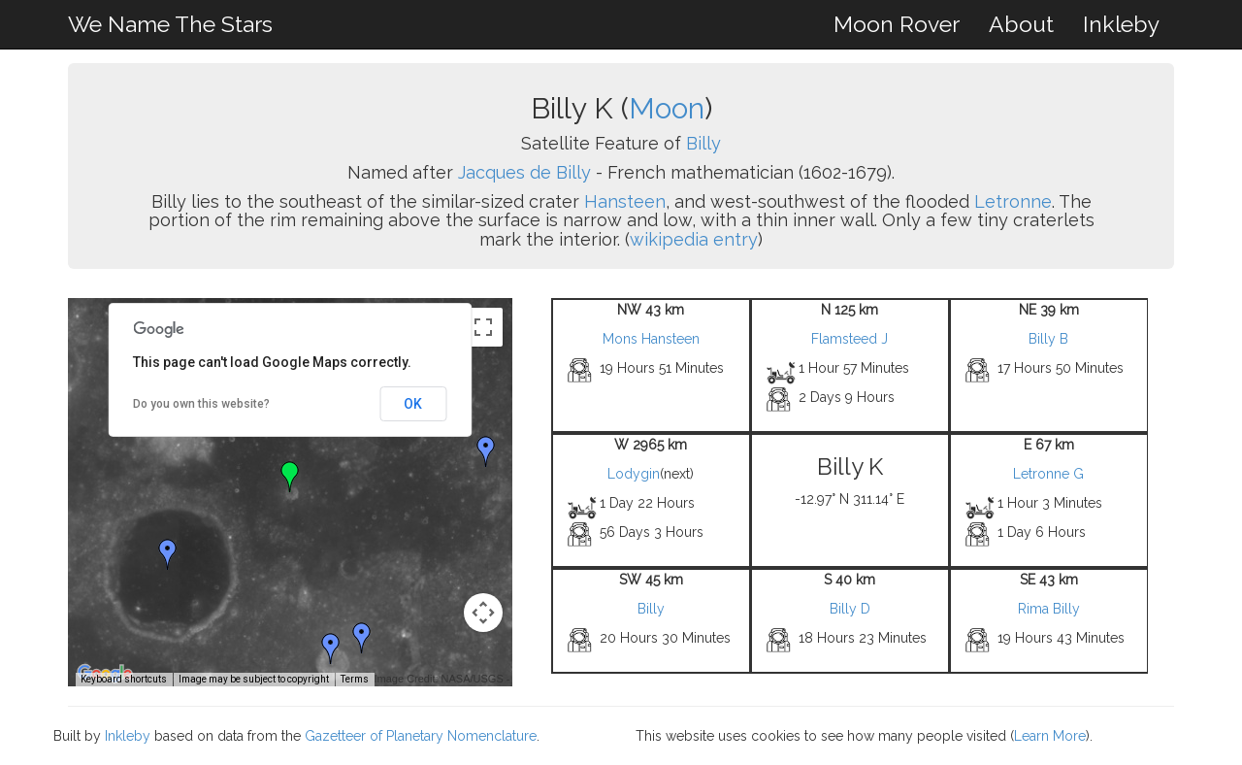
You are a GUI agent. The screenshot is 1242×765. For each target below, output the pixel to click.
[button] (486, 451)
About (1021, 24)
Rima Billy (1049, 608)
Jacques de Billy (524, 172)
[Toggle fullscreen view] (483, 327)
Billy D (850, 608)
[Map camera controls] (483, 612)
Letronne (1013, 201)
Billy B (1048, 339)
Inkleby (1121, 24)
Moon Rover (896, 24)
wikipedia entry (694, 239)
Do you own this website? (201, 404)
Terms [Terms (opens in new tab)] (355, 679)
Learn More (1050, 736)
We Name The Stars (170, 24)
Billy (703, 143)
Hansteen (625, 201)
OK (413, 404)
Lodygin (633, 474)
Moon (666, 108)
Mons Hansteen (651, 339)
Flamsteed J (849, 339)
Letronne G (1048, 474)
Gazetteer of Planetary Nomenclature (421, 736)
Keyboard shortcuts (124, 679)
